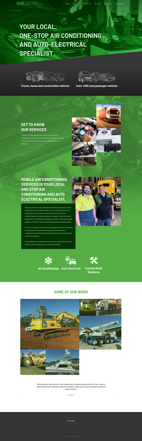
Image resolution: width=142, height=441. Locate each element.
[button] (22, 395)
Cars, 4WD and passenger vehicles (97, 85)
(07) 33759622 (71, 421)
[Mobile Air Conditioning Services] (23, 3)
